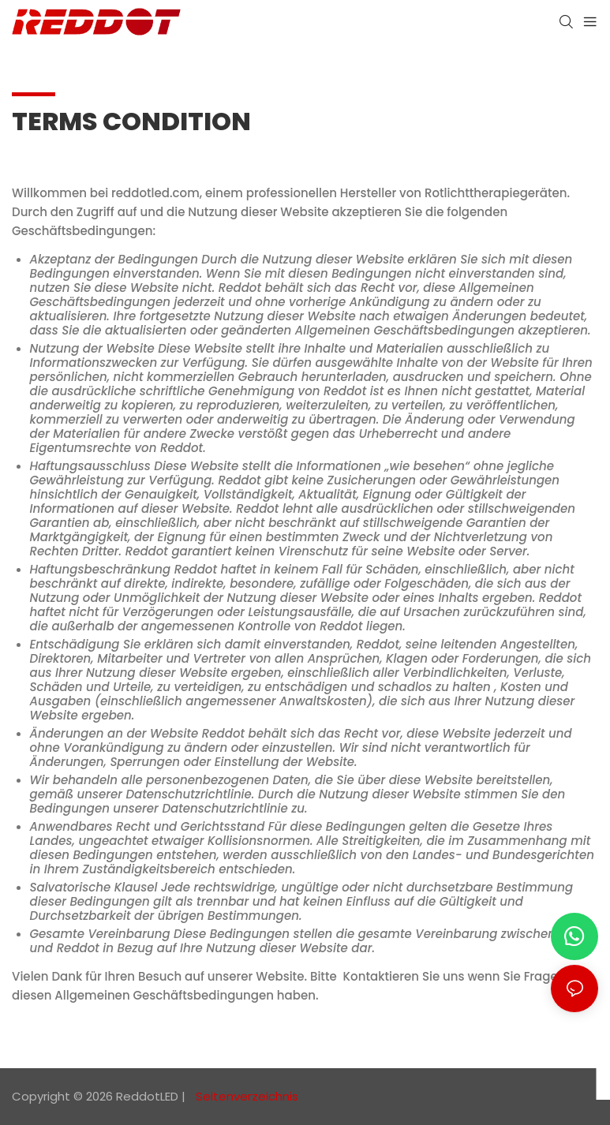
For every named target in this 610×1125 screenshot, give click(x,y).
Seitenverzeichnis (245, 1096)
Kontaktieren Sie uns (404, 976)
